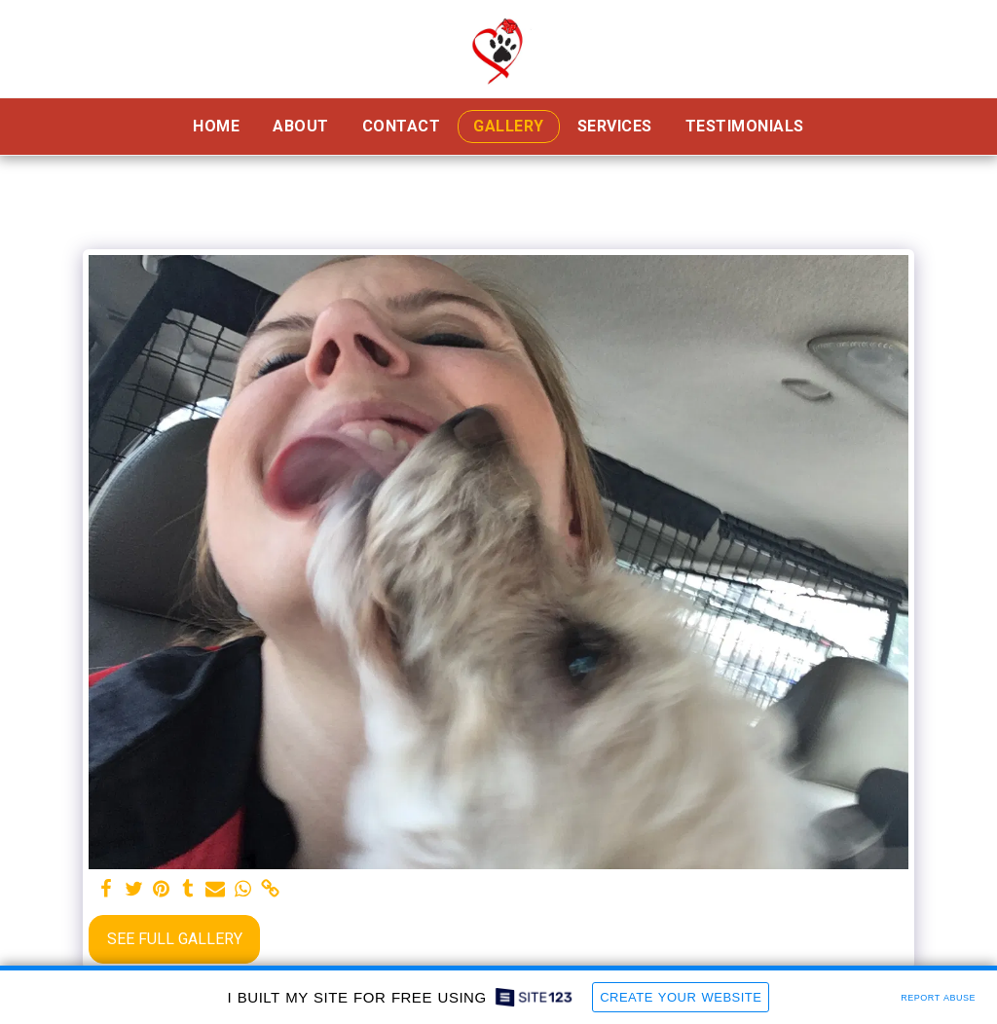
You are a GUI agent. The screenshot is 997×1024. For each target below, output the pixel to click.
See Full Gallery (174, 939)
